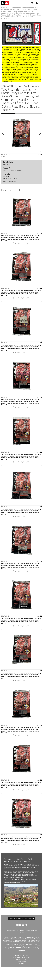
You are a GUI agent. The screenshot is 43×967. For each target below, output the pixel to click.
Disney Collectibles (28, 874)
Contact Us (15, 930)
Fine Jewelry (31, 872)
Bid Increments (7, 180)
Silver (26, 872)
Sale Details (6, 176)
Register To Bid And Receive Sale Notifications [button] (21, 918)
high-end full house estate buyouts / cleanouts (24, 871)
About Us (8, 930)
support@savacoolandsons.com (12, 882)
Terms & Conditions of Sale (10, 178)
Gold (23, 872)
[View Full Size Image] (40, 152)
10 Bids (3, 156)
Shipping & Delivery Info (9, 181)
